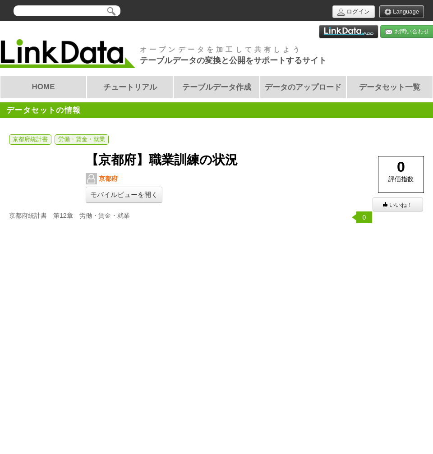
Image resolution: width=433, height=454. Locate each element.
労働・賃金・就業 (81, 139)
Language (401, 12)
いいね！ (398, 205)
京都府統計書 (30, 139)
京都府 (102, 178)
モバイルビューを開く (124, 194)
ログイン (353, 12)
